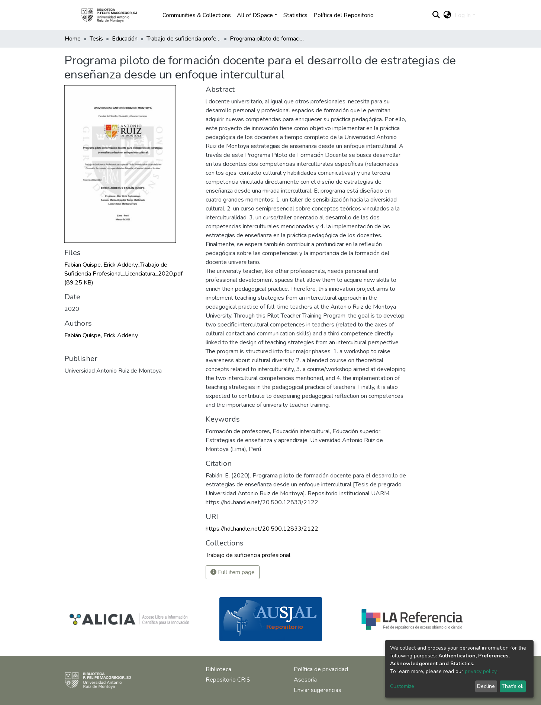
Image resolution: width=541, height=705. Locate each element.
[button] (447, 15)
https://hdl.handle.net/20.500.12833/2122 (262, 529)
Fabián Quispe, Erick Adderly (101, 335)
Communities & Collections (196, 15)
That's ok (513, 686)
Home (73, 39)
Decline (486, 686)
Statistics (295, 15)
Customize (402, 686)
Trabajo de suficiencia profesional (183, 39)
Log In (463, 15)
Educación (125, 39)
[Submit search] (436, 15)
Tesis (96, 39)
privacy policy (480, 671)
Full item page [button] (232, 572)
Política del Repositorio (343, 15)
